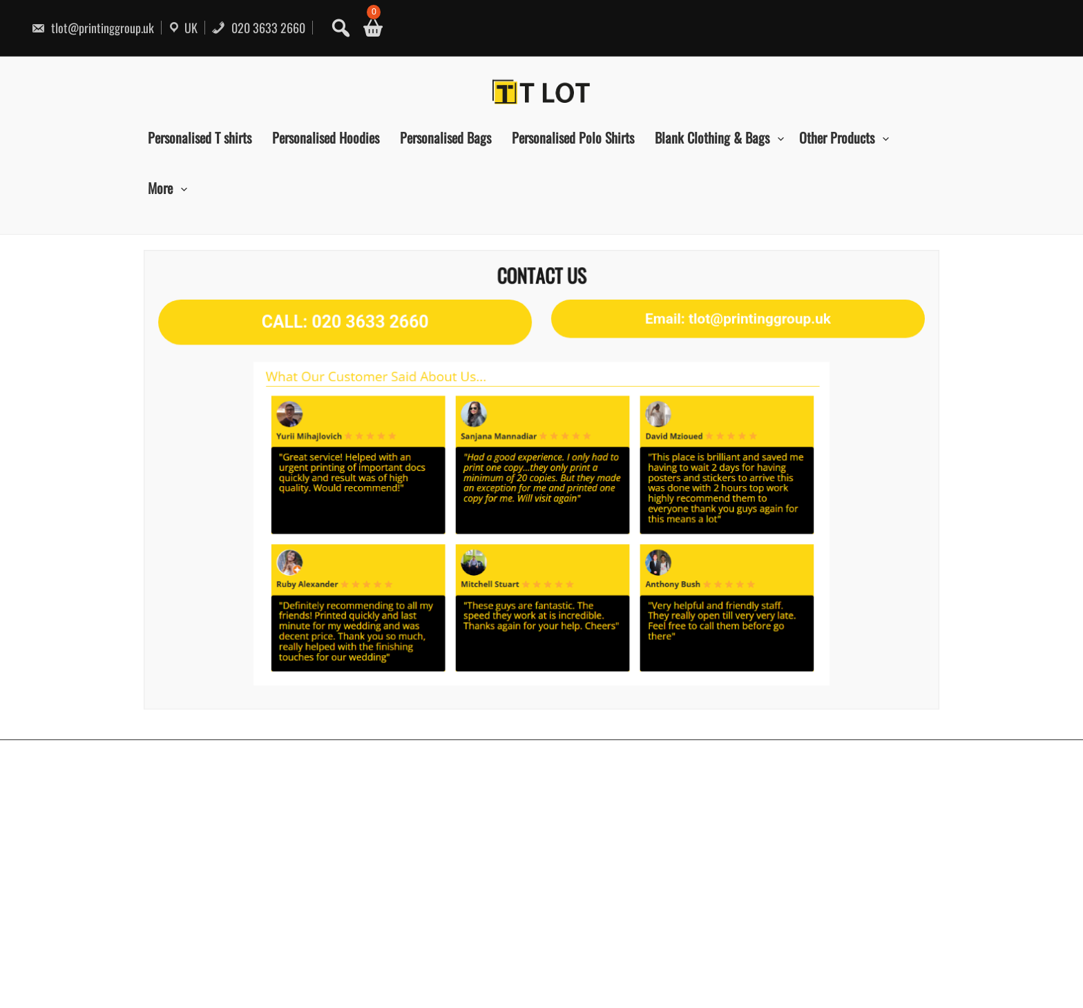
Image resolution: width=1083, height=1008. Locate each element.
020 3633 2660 (258, 28)
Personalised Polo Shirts (573, 137)
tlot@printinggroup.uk (92, 28)
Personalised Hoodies (325, 137)
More (160, 187)
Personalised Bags (445, 137)
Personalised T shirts (199, 137)
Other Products (836, 137)
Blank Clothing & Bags (712, 137)
